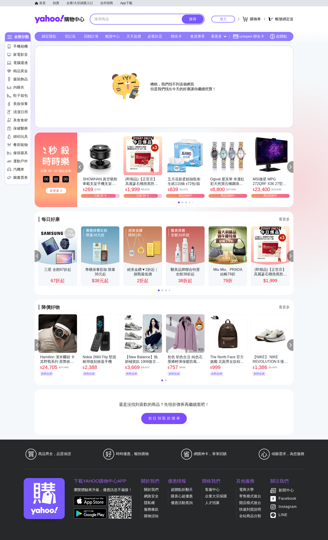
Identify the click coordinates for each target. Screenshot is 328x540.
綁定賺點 (49, 36)
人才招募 (212, 503)
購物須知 (151, 516)
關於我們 (151, 489)
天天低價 (133, 36)
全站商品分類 (250, 516)
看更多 (218, 36)
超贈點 (278, 36)
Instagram (288, 507)
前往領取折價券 (164, 418)
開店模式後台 (250, 503)
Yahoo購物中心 (59, 19)
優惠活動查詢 (182, 503)
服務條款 (151, 509)
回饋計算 (91, 36)
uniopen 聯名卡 (248, 36)
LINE (283, 515)
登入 (223, 19)
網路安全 (151, 496)
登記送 (70, 36)
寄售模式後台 (250, 496)
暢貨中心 (112, 36)
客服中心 (212, 489)
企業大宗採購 (216, 496)
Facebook (287, 498)
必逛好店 (155, 36)
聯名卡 (176, 36)
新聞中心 (286, 490)
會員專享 (197, 36)
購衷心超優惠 (182, 496)
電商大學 (246, 489)
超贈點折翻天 (182, 489)
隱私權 (149, 503)
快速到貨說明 (250, 509)
